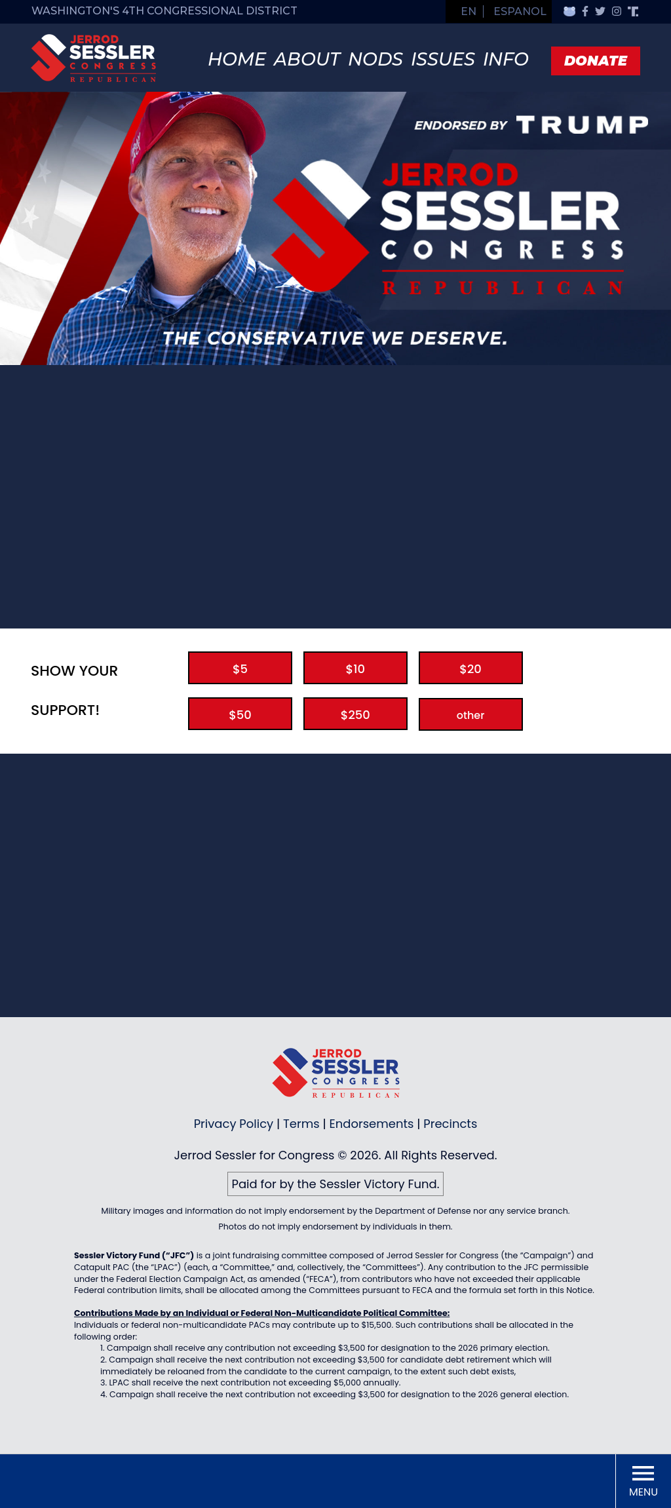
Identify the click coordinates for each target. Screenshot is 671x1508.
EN (468, 11)
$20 (470, 669)
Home (237, 59)
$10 (355, 669)
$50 (240, 714)
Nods (375, 59)
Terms (301, 1123)
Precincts (450, 1123)
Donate (595, 60)
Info (506, 59)
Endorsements (372, 1123)
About (307, 59)
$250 (355, 714)
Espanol (519, 11)
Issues (443, 59)
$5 (240, 669)
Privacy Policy (234, 1123)
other (471, 715)
